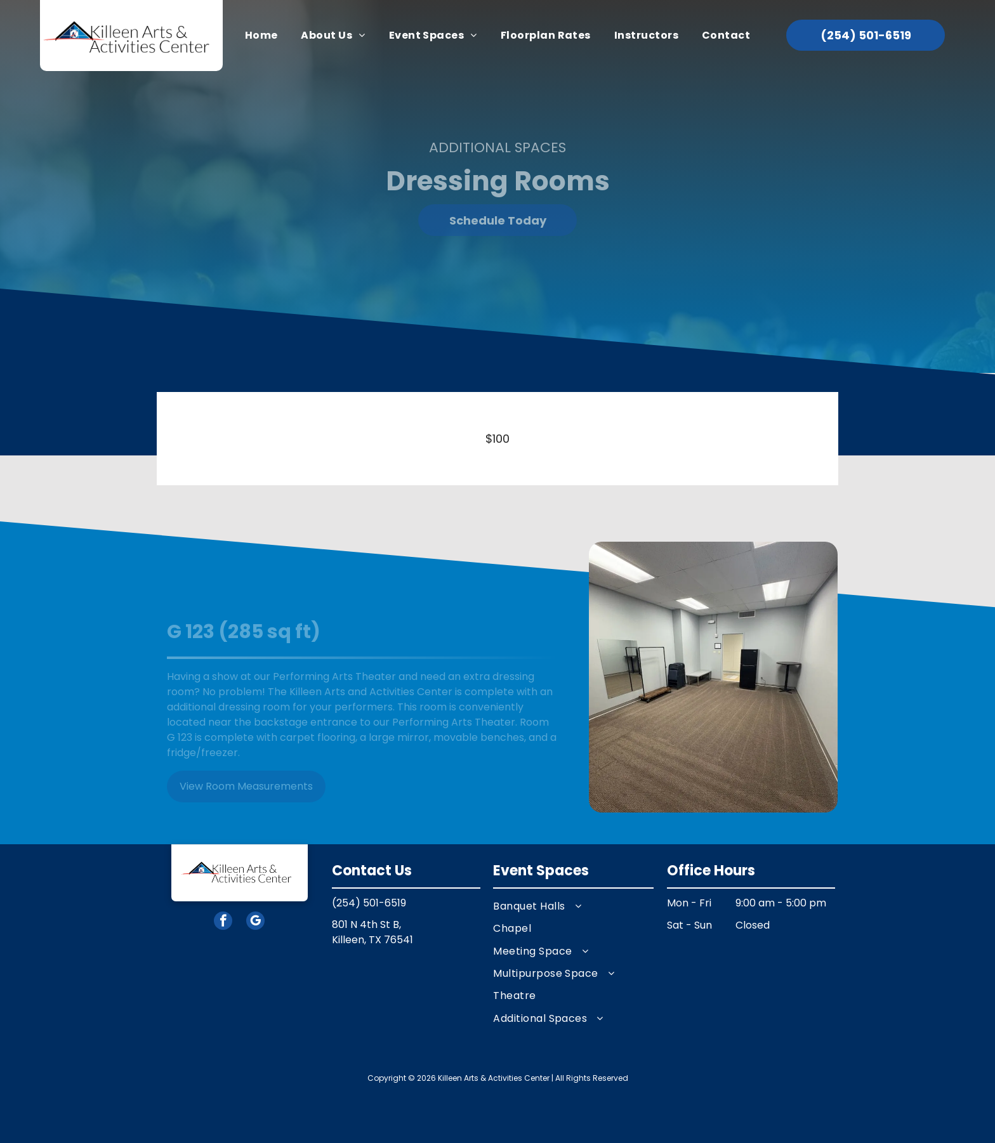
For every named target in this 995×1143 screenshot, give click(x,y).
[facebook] (223, 922)
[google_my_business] (255, 922)
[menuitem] (261, 35)
